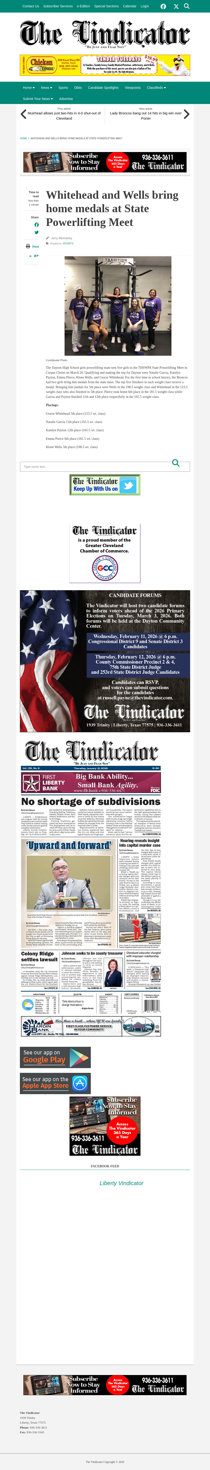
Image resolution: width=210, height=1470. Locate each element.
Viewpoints (133, 88)
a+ (36, 255)
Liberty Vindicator (122, 1183)
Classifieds (156, 88)
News (46, 88)
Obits (78, 88)
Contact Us (31, 6)
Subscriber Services (58, 6)
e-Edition (83, 6)
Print (35, 246)
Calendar (129, 6)
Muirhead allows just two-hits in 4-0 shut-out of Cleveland (64, 115)
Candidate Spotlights (103, 88)
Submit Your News (38, 99)
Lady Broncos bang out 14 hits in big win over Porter (146, 115)
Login (145, 6)
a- (30, 255)
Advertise (66, 99)
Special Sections (106, 6)
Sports (63, 88)
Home (29, 88)
